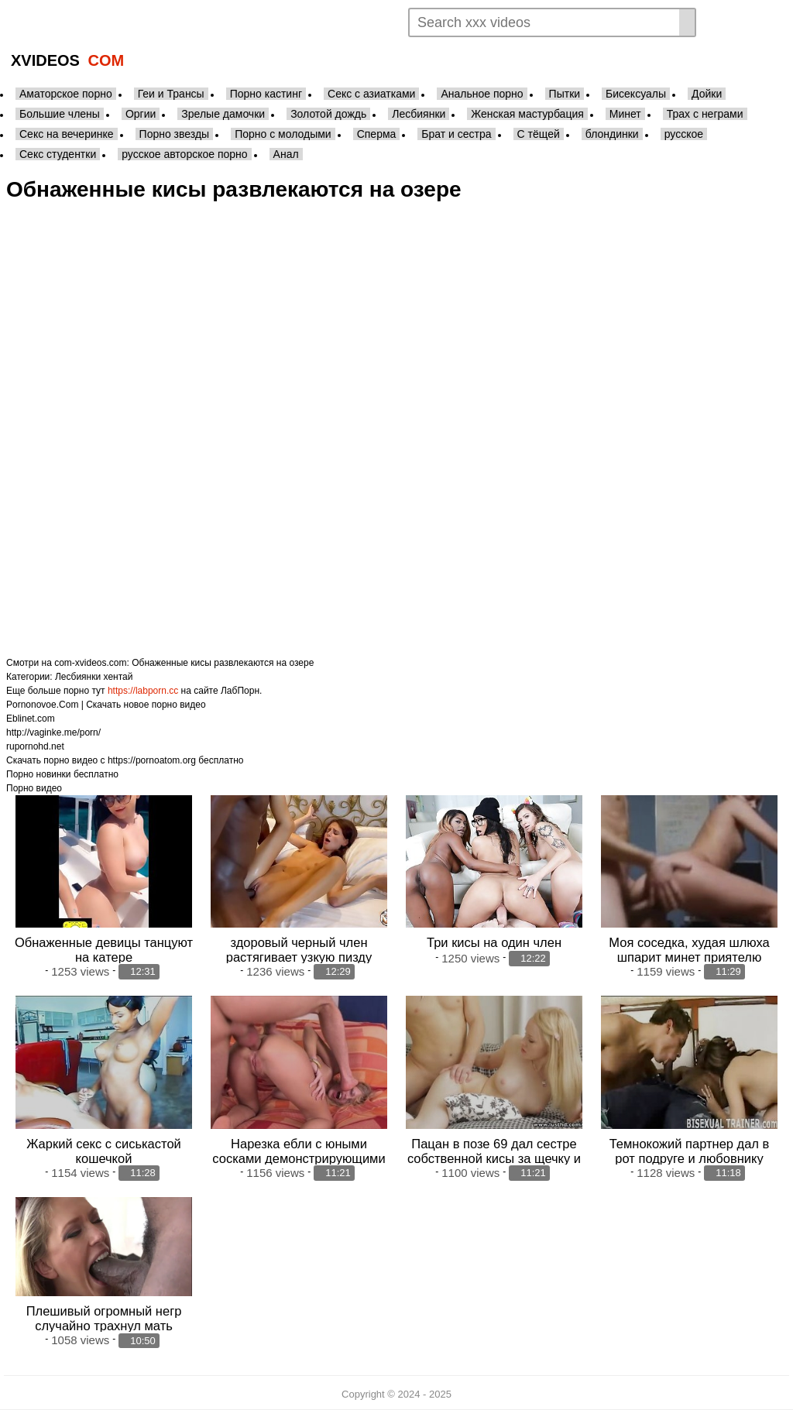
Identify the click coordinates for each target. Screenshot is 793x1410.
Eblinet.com (30, 718)
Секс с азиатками (371, 93)
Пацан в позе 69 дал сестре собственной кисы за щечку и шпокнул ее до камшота (494, 1157)
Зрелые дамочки (223, 114)
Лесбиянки (418, 114)
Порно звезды (174, 134)
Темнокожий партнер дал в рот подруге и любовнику (689, 1150)
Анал (286, 154)
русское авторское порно (184, 154)
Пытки (564, 93)
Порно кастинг (266, 93)
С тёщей (538, 134)
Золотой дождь (328, 114)
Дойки (707, 93)
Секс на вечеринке (66, 134)
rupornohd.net (35, 746)
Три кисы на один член (494, 942)
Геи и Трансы (171, 93)
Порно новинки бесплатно (62, 774)
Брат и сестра (456, 134)
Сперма (376, 134)
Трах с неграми (705, 114)
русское (683, 134)
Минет (625, 114)
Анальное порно (482, 93)
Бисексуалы (636, 93)
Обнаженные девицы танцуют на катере (104, 949)
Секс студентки (57, 154)
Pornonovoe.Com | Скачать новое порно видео (106, 704)
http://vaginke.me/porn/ (53, 732)
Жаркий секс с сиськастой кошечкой (103, 1150)
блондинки (612, 134)
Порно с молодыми (283, 134)
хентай (118, 676)
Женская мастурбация (527, 114)
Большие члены (59, 114)
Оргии (140, 114)
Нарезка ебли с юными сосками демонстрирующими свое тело (298, 1157)
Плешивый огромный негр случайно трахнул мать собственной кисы (104, 1325)
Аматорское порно (65, 93)
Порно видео (34, 788)
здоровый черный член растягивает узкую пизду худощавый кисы (299, 957)
